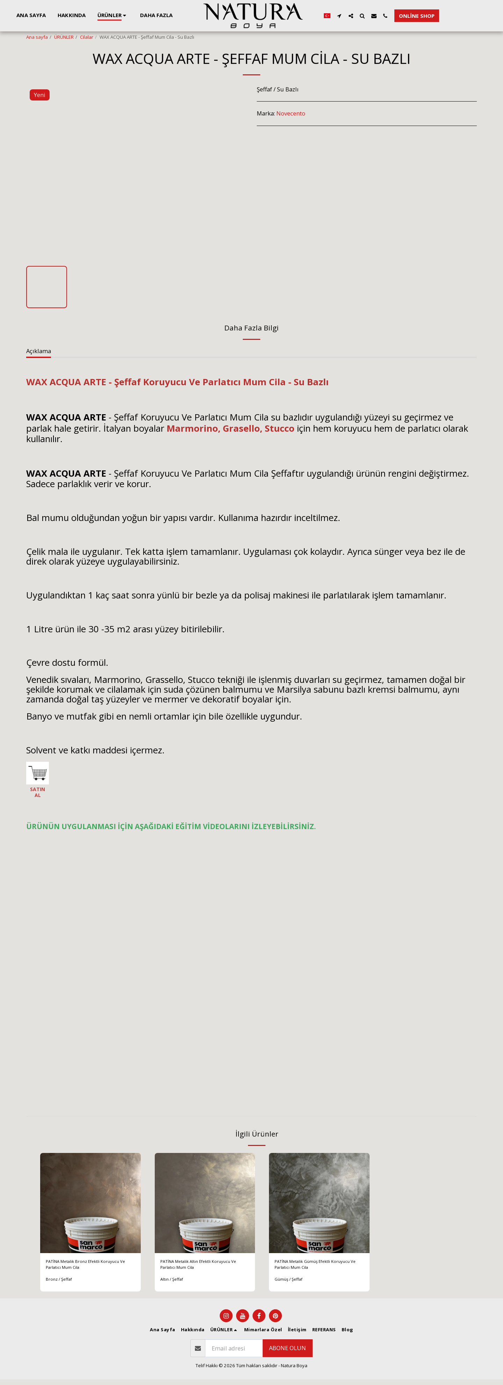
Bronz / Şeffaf (60, 1284)
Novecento (290, 113)
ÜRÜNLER (64, 37)
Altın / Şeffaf (173, 1284)
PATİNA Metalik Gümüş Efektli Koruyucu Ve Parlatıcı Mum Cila (317, 1267)
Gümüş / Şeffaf (290, 1284)
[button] (383, 15)
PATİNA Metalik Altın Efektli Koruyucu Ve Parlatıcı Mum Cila (203, 1267)
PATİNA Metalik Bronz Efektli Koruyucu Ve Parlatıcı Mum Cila (89, 1267)
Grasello (241, 428)
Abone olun (287, 1353)
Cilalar (86, 37)
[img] (90, 1203)
